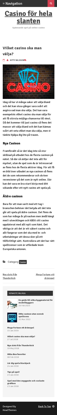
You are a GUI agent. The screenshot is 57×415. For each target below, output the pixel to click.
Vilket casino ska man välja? (21, 336)
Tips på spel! (13, 372)
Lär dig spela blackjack (18, 363)
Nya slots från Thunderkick (20, 345)
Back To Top (46, 406)
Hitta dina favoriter (16, 354)
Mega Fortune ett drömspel (20, 327)
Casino (23, 262)
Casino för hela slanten (28, 17)
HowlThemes (9, 410)
